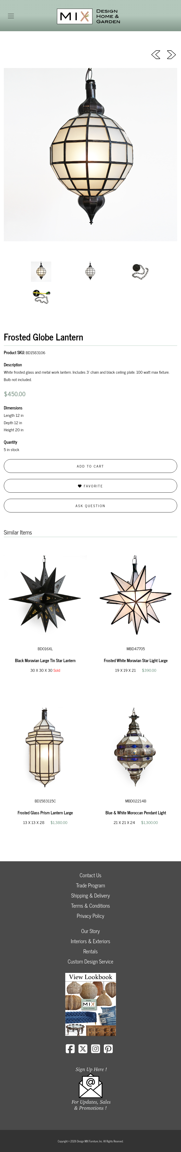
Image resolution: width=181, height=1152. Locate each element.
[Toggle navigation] (11, 16)
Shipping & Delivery (90, 895)
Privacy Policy (90, 916)
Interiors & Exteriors (90, 941)
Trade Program (90, 885)
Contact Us (91, 875)
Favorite (90, 486)
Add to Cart (90, 466)
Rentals (90, 951)
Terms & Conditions (90, 905)
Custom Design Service (90, 961)
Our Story (90, 931)
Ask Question (91, 505)
